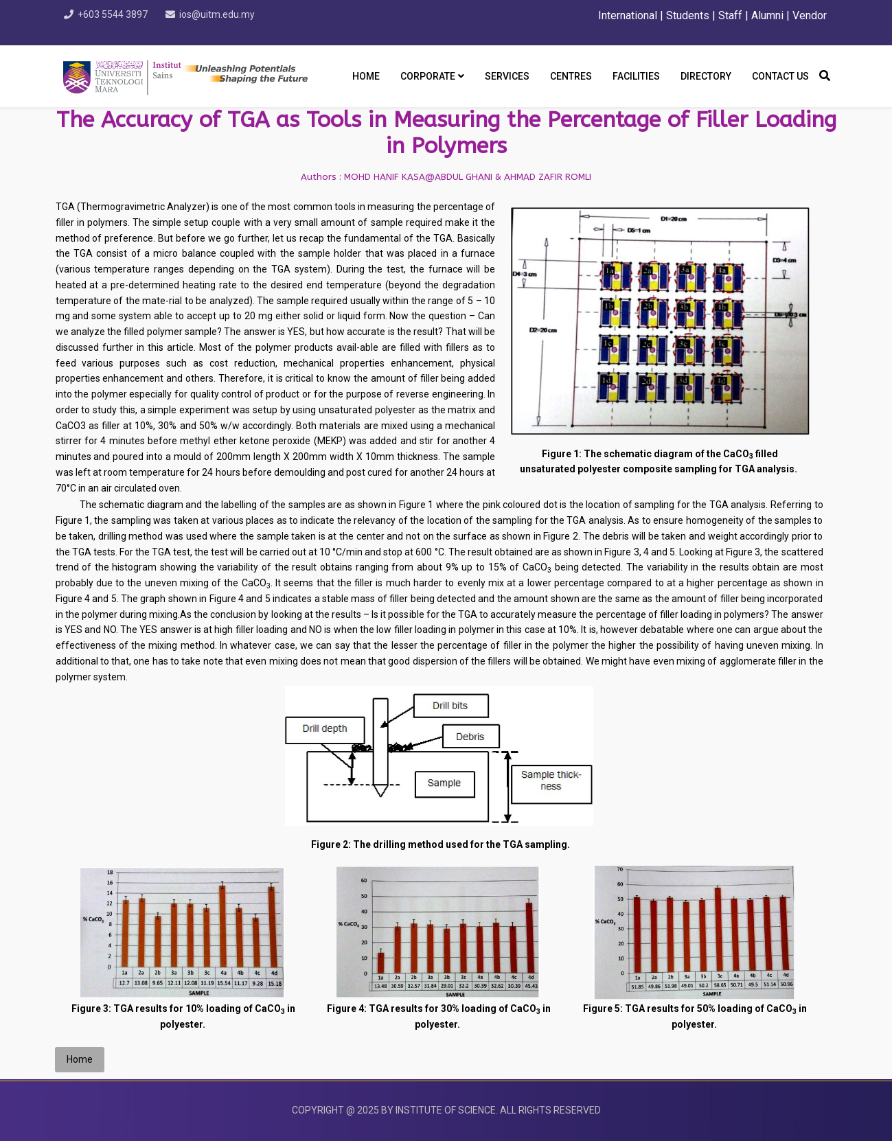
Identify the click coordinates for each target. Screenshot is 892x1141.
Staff (730, 15)
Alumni (767, 15)
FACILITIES (636, 76)
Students (687, 15)
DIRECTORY (706, 76)
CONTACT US (780, 76)
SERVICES (507, 76)
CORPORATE (427, 76)
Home (366, 76)
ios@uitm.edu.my (226, 14)
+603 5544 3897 (117, 14)
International (629, 15)
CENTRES (571, 76)
